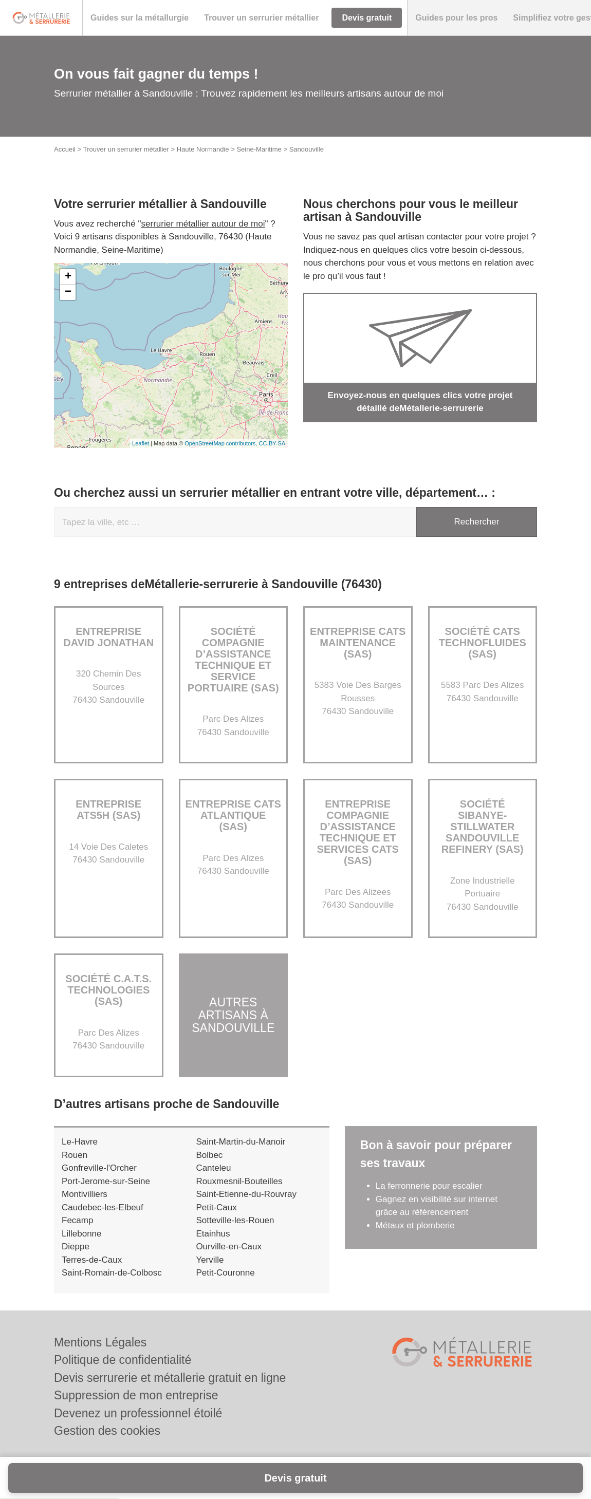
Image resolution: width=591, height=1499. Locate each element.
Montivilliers (84, 1194)
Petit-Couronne (225, 1273)
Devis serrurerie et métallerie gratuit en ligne (170, 1377)
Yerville (210, 1260)
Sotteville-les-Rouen (235, 1220)
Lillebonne (82, 1234)
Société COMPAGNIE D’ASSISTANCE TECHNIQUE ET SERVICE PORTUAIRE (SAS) (233, 660)
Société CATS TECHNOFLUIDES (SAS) (482, 643)
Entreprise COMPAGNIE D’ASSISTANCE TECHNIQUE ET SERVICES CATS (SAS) (358, 832)
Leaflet (140, 443)
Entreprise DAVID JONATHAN (108, 637)
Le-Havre (80, 1142)
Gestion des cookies (107, 1430)
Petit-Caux (216, 1207)
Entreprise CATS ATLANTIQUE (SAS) (233, 815)
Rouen (74, 1155)
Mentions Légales (100, 1342)
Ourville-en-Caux (229, 1246)
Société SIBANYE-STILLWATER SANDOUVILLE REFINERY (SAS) (482, 826)
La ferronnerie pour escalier (429, 1186)
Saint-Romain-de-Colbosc (112, 1273)
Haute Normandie (203, 149)
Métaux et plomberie (416, 1225)
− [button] (68, 292)
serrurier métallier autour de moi (203, 224)
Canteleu (213, 1168)
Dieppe (75, 1246)
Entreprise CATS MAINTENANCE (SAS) (357, 643)
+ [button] (68, 277)
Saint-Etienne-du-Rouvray (246, 1194)
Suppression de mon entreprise (136, 1395)
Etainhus (213, 1234)
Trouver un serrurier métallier (126, 149)
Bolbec (209, 1155)
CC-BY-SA (271, 443)
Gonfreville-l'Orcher (99, 1168)
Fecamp (77, 1220)
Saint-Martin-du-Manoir (240, 1142)
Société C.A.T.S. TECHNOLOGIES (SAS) (108, 990)
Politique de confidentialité (122, 1359)
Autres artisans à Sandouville (233, 1015)
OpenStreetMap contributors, (221, 443)
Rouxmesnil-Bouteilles (239, 1181)
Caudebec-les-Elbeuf (102, 1207)
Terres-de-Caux (92, 1260)
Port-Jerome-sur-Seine (106, 1181)
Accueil (65, 149)
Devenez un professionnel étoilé (138, 1413)
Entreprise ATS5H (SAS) (108, 809)
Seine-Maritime (258, 149)
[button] (139, 18)
